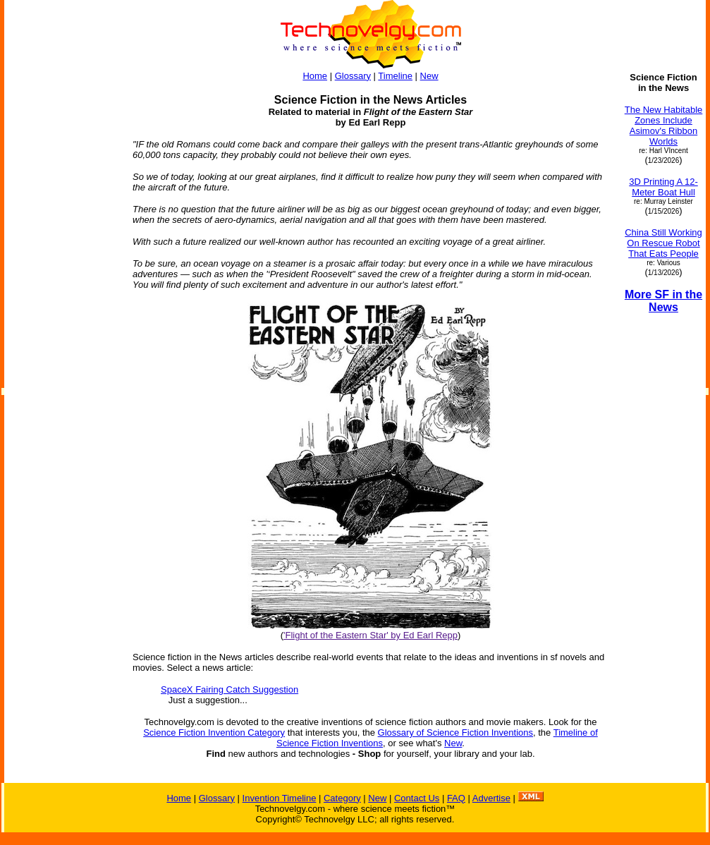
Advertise (491, 798)
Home (314, 76)
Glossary (353, 76)
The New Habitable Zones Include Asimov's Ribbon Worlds (664, 125)
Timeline (395, 76)
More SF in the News (663, 300)
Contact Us (416, 798)
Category (342, 798)
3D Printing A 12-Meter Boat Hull (663, 186)
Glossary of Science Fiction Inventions (455, 732)
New (429, 76)
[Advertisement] (62, 283)
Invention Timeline (280, 798)
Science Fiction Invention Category (214, 732)
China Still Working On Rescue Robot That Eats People (663, 243)
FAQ (456, 798)
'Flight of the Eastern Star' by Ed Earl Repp (370, 635)
